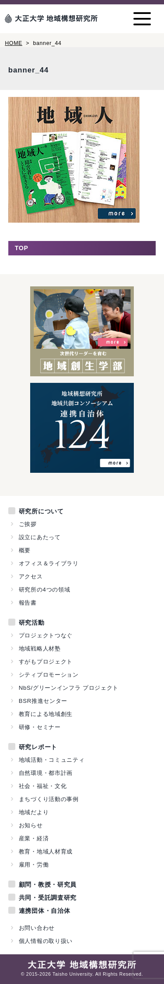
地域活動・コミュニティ (52, 760)
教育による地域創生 (46, 714)
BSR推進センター (43, 701)
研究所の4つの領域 (44, 589)
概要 (25, 550)
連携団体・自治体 (44, 910)
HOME (13, 43)
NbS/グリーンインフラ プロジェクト (69, 688)
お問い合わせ (37, 928)
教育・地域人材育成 (46, 851)
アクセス (31, 576)
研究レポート (38, 746)
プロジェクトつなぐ (46, 635)
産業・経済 (34, 838)
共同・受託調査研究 (48, 897)
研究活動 (32, 622)
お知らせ (31, 825)
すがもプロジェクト (46, 661)
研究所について (41, 511)
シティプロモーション (49, 674)
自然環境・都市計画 (46, 773)
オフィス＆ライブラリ (49, 563)
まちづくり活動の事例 (49, 799)
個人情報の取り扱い (46, 941)
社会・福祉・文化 (43, 786)
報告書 (28, 602)
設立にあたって (40, 537)
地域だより (34, 812)
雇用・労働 (34, 864)
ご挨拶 (28, 524)
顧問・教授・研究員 (48, 884)
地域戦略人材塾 (40, 648)
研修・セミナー (40, 727)
